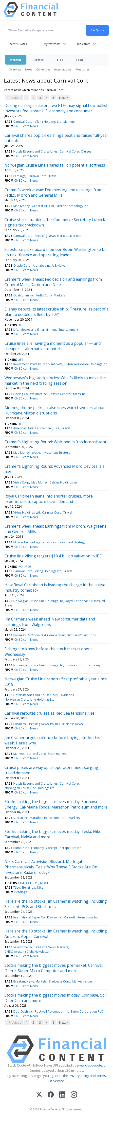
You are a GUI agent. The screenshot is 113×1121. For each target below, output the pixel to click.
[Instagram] (74, 1095)
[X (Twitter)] (39, 1095)
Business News (72, 724)
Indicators (84, 44)
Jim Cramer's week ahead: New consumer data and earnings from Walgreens (49, 621)
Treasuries (82, 69)
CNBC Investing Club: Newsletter (27, 951)
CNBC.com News (26, 126)
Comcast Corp (75, 665)
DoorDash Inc (23, 1011)
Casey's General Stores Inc (67, 394)
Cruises (86, 151)
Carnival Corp (23, 122)
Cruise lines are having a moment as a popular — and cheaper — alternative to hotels (52, 346)
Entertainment (68, 330)
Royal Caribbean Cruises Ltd (85, 601)
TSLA (16, 887)
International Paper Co (29, 917)
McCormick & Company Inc (46, 635)
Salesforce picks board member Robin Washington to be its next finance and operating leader (55, 252)
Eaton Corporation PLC (87, 1011)
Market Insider (82, 981)
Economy (94, 665)
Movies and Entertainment (38, 330)
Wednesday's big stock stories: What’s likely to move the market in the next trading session (55, 380)
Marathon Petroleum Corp (48, 818)
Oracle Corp (22, 265)
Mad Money (21, 206)
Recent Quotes (17, 44)
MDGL (44, 883)
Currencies (43, 69)
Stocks (39, 59)
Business (19, 635)
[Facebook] (51, 1095)
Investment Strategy (56, 452)
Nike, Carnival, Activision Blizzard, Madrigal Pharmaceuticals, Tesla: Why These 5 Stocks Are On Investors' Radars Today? (50, 867)
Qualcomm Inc (23, 295)
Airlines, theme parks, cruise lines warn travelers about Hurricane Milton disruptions (54, 410)
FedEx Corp (44, 295)
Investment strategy (27, 364)
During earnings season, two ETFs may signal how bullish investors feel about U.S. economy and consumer (56, 108)
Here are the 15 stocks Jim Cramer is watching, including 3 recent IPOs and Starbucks (55, 903)
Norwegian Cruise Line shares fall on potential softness (54, 165)
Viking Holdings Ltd (48, 122)
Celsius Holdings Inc (63, 482)
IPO (20, 567)
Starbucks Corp (59, 981)
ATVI (21, 883)
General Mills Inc (43, 206)
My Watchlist (52, 44)
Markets (15, 59)
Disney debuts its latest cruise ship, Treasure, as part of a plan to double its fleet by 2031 (56, 311)
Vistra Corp (21, 482)
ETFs (59, 59)
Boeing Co (20, 394)
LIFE (20, 325)
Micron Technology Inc (72, 206)
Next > (63, 98)
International (63, 69)
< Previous (13, 98)
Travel (53, 176)
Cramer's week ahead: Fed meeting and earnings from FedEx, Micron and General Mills (53, 192)
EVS (36, 883)
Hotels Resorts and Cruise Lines (35, 151)
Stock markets (52, 364)
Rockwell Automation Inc (52, 1011)
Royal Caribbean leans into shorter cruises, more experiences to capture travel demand (48, 498)
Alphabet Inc (41, 265)
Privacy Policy (79, 1075)
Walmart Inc (38, 394)
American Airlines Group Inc (32, 428)
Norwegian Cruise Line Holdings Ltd (38, 601)
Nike (40, 887)
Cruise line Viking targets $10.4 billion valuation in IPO (53, 556)
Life (15, 330)
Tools (79, 59)
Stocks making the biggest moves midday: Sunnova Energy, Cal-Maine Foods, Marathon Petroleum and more (56, 804)
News (28, 69)
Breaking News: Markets (51, 236)
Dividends (67, 695)
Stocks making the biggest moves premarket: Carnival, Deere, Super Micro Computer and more (54, 968)
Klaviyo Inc (54, 917)
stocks (36, 452)
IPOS (28, 567)
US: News (58, 265)
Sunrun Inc (20, 818)
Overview (15, 69)
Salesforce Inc (23, 947)
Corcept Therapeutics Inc (63, 848)
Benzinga (28, 887)
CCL (29, 883)
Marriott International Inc (81, 917)
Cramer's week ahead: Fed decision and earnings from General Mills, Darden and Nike (53, 281)
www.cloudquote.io (91, 1065)
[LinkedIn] (62, 1095)
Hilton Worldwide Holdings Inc (85, 364)
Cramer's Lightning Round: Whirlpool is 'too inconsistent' (55, 442)
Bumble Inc (21, 848)
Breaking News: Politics (44, 724)
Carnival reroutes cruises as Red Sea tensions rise (49, 713)
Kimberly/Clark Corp (81, 635)
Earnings (19, 176)
